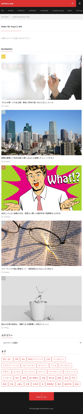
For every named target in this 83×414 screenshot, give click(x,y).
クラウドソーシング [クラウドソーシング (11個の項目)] (11, 365)
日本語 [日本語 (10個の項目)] (35, 384)
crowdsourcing (57, 10)
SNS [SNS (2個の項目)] (16, 359)
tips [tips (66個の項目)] (23, 359)
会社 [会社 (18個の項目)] (17, 378)
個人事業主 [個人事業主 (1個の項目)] (33, 378)
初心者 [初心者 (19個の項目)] (51, 378)
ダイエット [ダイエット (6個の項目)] (42, 365)
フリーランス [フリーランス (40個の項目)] (29, 371)
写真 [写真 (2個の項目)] (43, 378)
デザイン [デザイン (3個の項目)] (6, 371)
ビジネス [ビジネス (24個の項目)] (17, 371)
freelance (21, 10)
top (2, 10)
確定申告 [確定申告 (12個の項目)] (68, 384)
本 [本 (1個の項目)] (42, 384)
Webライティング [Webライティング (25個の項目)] (35, 359)
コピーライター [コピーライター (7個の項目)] (28, 365)
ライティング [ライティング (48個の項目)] (70, 371)
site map (79, 10)
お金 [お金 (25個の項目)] (48, 359)
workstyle (32, 10)
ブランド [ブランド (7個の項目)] (41, 371)
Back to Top (41, 397)
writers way (48, 408)
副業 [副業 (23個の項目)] (59, 378)
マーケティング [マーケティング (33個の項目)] (55, 371)
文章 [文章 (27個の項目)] (27, 384)
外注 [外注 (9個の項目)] (73, 378)
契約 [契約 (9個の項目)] (4, 384)
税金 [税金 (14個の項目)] (77, 384)
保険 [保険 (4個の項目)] (24, 378)
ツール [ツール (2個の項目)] (53, 365)
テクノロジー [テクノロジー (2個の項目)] (65, 365)
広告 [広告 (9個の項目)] (12, 384)
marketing (44, 10)
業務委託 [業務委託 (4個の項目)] (50, 384)
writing (10, 10)
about (70, 10)
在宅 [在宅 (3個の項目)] (66, 378)
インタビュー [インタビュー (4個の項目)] (58, 359)
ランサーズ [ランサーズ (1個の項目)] (7, 378)
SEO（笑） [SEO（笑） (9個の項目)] (7, 359)
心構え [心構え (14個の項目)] (19, 384)
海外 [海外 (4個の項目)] (59, 384)
